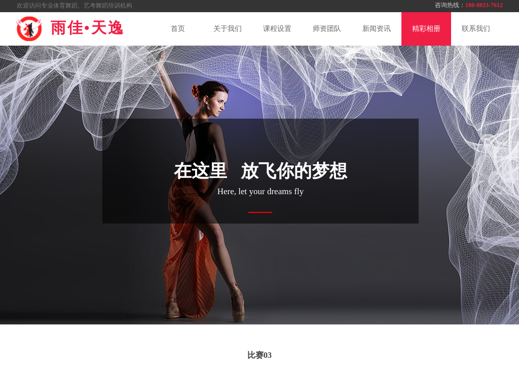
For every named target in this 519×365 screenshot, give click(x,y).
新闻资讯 (376, 28)
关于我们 (227, 28)
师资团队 (327, 28)
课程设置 (277, 28)
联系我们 (476, 28)
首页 (178, 28)
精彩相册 (426, 28)
